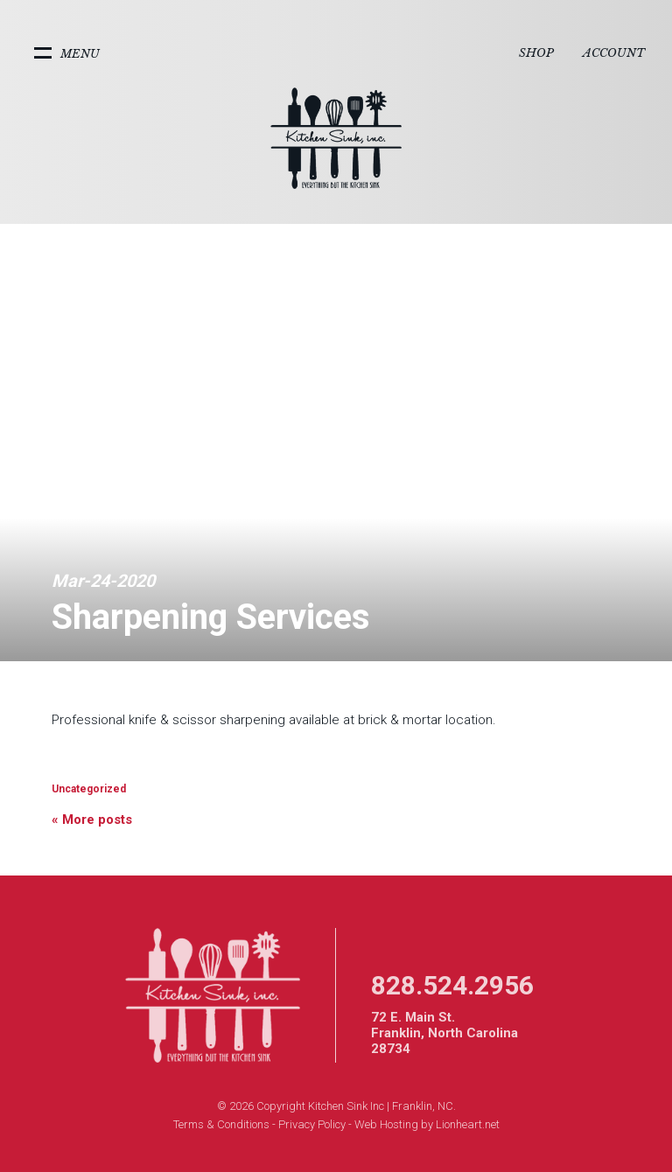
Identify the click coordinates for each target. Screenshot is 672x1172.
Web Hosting (386, 1124)
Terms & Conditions (221, 1124)
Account (614, 52)
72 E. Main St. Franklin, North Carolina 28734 (444, 1033)
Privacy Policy (312, 1124)
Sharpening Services (211, 617)
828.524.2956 (452, 985)
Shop (536, 52)
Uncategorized (89, 789)
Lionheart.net (468, 1124)
